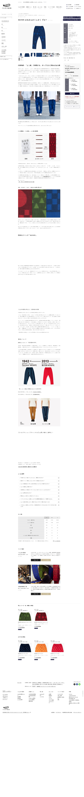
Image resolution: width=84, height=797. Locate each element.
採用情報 (77, 4)
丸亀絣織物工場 (25, 13)
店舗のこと (31, 691)
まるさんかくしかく (41, 15)
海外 (58, 699)
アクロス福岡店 (31, 699)
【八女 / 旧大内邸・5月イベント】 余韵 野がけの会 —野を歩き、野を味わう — (47, 684)
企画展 (50, 694)
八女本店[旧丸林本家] (32, 696)
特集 (70, 691)
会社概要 (69, 4)
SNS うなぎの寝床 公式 (4, 59)
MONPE (26, 15)
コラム (50, 697)
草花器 (70, 701)
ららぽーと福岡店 (32, 698)
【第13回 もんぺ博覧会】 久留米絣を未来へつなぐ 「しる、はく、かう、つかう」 (48, 682)
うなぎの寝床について (21, 695)
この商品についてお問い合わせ (72, 103)
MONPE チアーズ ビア (38, 653)
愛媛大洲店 (31, 701)
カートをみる (78, 6)
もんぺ (25, 16)
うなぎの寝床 (20, 13)
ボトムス (21, 16)
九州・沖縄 (60, 695)
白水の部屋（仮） (72, 698)
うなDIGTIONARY (72, 695)
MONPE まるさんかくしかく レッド (41, 622)
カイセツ (70, 694)
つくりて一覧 (60, 694)
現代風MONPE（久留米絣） (33, 15)
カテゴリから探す (3, 17)
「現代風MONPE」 (36, 394)
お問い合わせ (70, 8)
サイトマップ (5, 699)
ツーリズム (42, 696)
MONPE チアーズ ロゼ (55, 653)
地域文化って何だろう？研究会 (74, 703)
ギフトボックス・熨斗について (72, 106)
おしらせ (51, 691)
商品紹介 (50, 695)
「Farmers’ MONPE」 (37, 391)
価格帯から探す (3, 56)
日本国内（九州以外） (61, 698)
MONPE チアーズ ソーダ (23, 653)
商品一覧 (36, 560)
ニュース (50, 698)
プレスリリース (51, 702)
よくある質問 (70, 6)
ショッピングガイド (70, 100)
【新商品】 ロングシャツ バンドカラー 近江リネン (46, 686)
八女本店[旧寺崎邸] (32, 694)
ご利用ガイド (78, 8)
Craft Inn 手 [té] (42, 695)
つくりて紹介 (46, 560)
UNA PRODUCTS (21, 15)
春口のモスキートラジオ (73, 697)
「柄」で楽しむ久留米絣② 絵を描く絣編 (26, 181)
